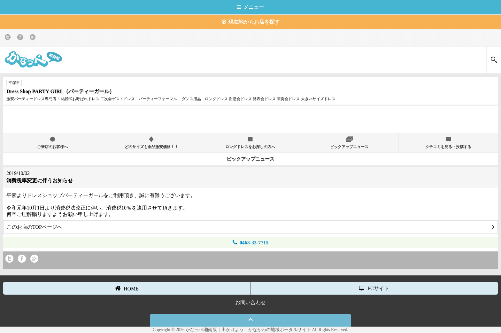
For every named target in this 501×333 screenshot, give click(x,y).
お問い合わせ (250, 302)
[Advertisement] (250, 118)
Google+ (34, 38)
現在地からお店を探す (251, 22)
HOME (127, 288)
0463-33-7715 (251, 242)
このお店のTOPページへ (250, 227)
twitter (9, 38)
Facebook (21, 38)
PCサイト (374, 288)
